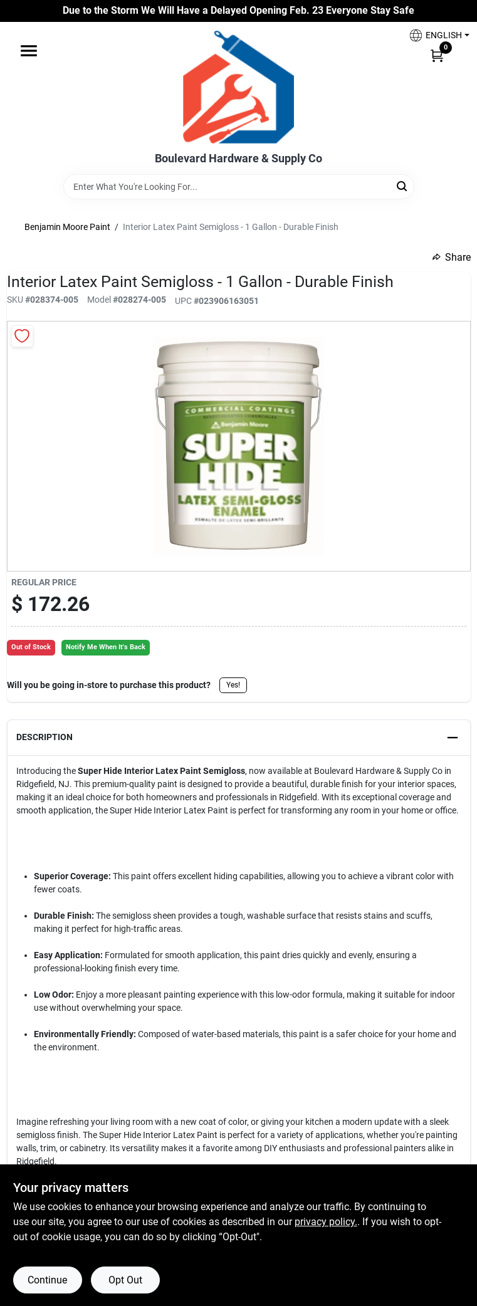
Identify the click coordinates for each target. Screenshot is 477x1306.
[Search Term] (238, 186)
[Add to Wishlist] (22, 336)
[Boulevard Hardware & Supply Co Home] (238, 87)
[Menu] (29, 51)
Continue (47, 1280)
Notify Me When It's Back (105, 647)
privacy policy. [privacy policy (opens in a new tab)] (326, 1222)
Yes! (233, 685)
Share (451, 257)
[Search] (403, 185)
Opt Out (125, 1280)
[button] (434, 35)
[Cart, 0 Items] (437, 55)
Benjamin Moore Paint (67, 227)
